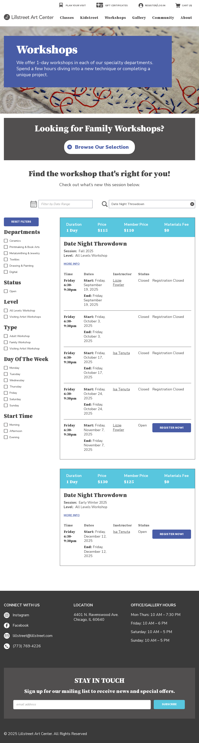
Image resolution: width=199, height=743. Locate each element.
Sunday (11, 405)
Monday (11, 368)
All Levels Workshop (19, 310)
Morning (11, 424)
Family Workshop (17, 342)
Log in (161, 5)
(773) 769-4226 (22, 646)
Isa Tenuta (121, 353)
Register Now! (171, 428)
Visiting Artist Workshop (22, 348)
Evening (11, 437)
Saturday (12, 399)
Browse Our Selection (102, 147)
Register (150, 5)
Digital (10, 272)
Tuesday (12, 374)
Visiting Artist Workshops (22, 316)
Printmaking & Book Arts (22, 247)
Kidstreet (89, 17)
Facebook (16, 625)
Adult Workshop (17, 336)
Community (163, 17)
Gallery (139, 17)
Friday (10, 392)
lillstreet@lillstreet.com (28, 636)
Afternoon (13, 431)
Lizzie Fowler (118, 282)
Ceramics (12, 240)
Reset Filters (21, 222)
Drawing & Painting (18, 265)
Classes (67, 17)
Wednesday (14, 380)
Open (10, 291)
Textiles (11, 259)
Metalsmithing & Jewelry (22, 253)
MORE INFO (72, 263)
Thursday (12, 386)
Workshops (115, 17)
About (186, 17)
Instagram (16, 615)
